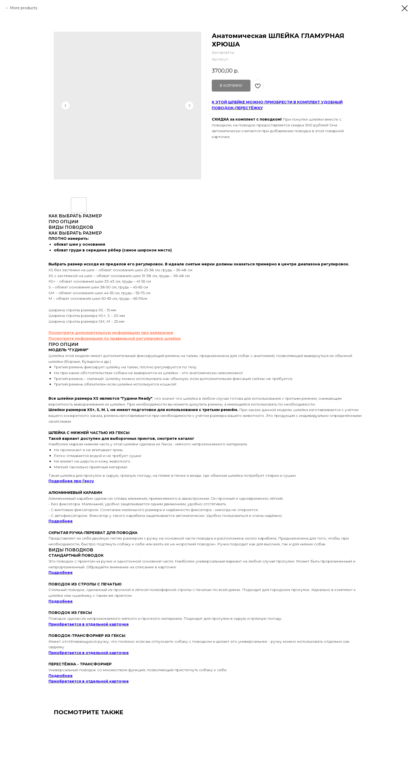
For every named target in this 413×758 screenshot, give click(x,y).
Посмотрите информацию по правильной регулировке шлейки (114, 338)
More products (23, 8)
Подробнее (60, 521)
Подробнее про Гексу (71, 481)
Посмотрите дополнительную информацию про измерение (110, 332)
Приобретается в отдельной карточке (88, 624)
